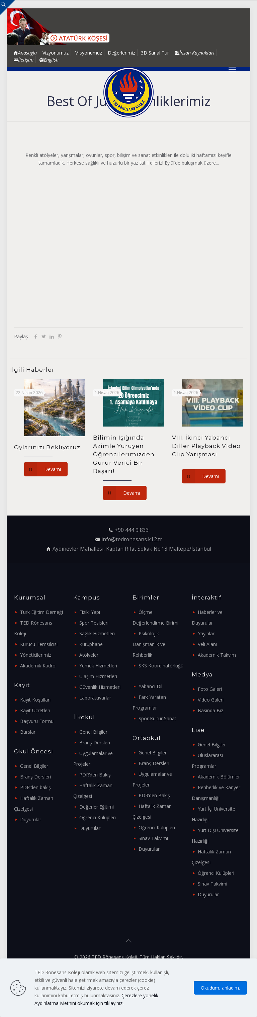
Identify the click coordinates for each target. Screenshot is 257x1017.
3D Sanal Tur (155, 53)
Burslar (27, 732)
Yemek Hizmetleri (98, 665)
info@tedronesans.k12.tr (131, 539)
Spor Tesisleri (93, 623)
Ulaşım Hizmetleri (98, 676)
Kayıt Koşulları (35, 700)
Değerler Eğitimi (96, 807)
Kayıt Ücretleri (35, 710)
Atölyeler (88, 655)
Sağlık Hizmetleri (97, 633)
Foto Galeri (210, 689)
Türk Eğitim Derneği (41, 612)
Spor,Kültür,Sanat (157, 718)
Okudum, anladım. (220, 988)
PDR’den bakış (35, 787)
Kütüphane (91, 644)
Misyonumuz (88, 53)
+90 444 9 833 (132, 530)
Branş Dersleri (35, 776)
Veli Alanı (207, 644)
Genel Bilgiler (34, 766)
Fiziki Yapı (89, 612)
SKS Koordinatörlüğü (161, 665)
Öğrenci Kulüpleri (97, 817)
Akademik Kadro (38, 665)
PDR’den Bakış (95, 774)
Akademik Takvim (217, 655)
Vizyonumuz (55, 53)
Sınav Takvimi (153, 838)
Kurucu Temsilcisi (39, 644)
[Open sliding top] (7, 7)
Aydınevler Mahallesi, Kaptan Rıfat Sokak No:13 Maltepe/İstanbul (132, 548)
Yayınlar (206, 633)
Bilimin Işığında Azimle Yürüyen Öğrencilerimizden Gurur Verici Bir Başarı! (124, 454)
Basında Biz (210, 710)
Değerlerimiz (121, 53)
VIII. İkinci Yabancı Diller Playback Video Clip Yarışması (206, 446)
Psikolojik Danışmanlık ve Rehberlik (149, 644)
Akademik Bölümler (219, 776)
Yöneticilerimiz (35, 655)
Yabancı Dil (150, 686)
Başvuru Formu (37, 721)
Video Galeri (211, 700)
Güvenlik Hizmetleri (99, 687)
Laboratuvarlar (95, 698)
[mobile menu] (232, 69)
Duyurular (30, 819)
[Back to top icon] (128, 941)
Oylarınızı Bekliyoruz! (48, 447)
